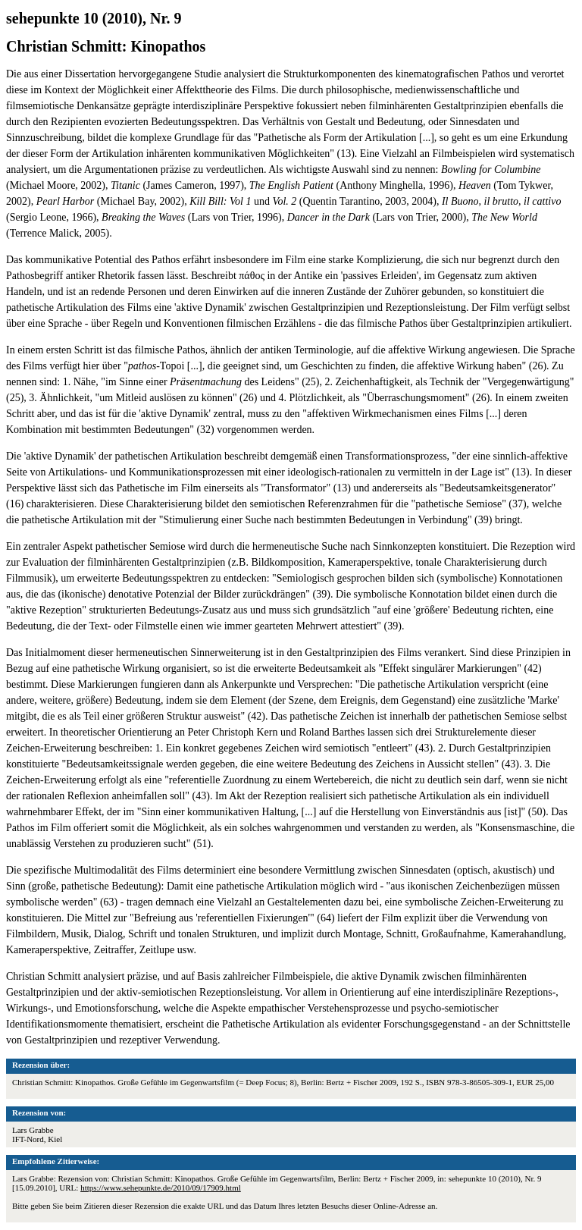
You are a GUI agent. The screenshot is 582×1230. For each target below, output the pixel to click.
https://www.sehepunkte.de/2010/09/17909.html (160, 1187)
